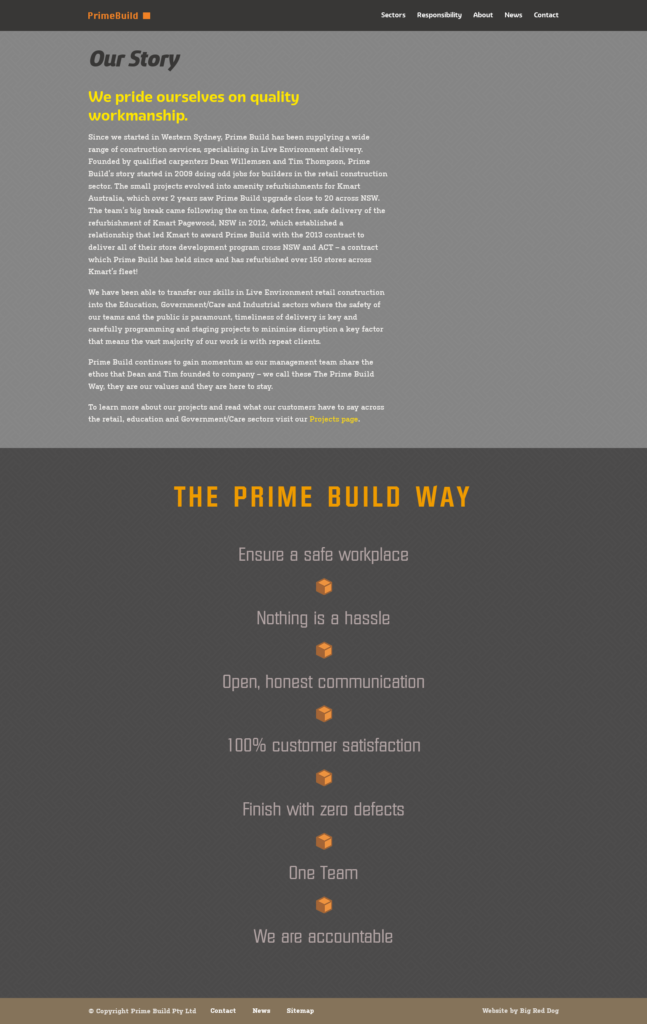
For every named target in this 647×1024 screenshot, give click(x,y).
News (513, 15)
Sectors (393, 15)
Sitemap (300, 1010)
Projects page (333, 419)
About (483, 15)
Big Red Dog (539, 1010)
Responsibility (439, 15)
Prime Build (119, 15)
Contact (546, 15)
